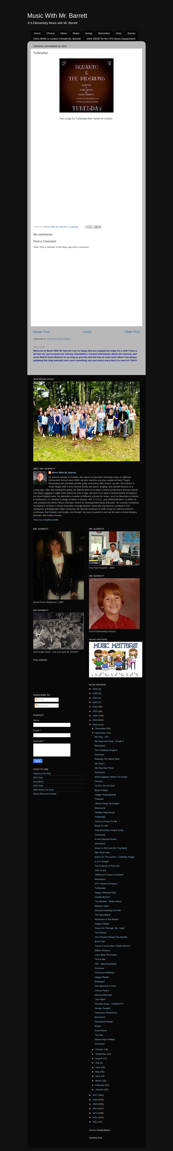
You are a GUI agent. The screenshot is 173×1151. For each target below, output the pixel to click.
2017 (95, 1095)
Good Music (101, 1030)
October (99, 1049)
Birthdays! (100, 981)
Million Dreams (102, 950)
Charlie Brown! (102, 897)
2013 (95, 1113)
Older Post (132, 332)
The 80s (99, 1035)
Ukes (118, 33)
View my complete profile (46, 519)
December (100, 728)
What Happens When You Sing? (111, 777)
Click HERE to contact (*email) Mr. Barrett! (57, 38)
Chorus (51, 33)
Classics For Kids (42, 773)
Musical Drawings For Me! (108, 910)
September (101, 1054)
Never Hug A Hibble (105, 1039)
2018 (95, 724)
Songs (88, 33)
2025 (95, 693)
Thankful (99, 799)
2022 (95, 706)
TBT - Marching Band (105, 964)
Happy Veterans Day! (105, 892)
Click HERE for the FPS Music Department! (111, 38)
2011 (95, 1122)
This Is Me (100, 959)
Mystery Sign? (102, 906)
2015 (95, 1104)
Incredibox (38, 781)
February (100, 1085)
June (98, 1067)
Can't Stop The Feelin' (106, 955)
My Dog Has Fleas (104, 768)
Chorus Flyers (102, 990)
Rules (76, 33)
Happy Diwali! (102, 977)
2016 (95, 1099)
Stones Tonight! (102, 1008)
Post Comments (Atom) (59, 339)
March (98, 1080)
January (99, 1089)
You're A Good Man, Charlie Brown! (112, 946)
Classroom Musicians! (106, 1012)
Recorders (104, 33)
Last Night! (100, 999)
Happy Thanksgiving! (105, 794)
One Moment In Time (105, 986)
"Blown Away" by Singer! (107, 803)
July (97, 1063)
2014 (95, 1108)
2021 (95, 711)
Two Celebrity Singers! (106, 750)
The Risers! (100, 932)
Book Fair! (100, 941)
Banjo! (98, 1026)
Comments (42, 705)
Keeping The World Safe (107, 759)
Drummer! (100, 1044)
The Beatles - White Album (108, 901)
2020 (95, 715)
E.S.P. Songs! (102, 861)
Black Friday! (101, 790)
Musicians (100, 772)
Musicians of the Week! (106, 919)
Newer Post (41, 332)
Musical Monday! (103, 995)
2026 (95, 689)
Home (37, 33)
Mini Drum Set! (102, 852)
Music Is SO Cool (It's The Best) (111, 848)
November (100, 733)
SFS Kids (38, 777)
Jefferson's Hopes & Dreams (109, 874)
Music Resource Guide (44, 794)
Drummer (99, 754)
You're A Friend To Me (106, 821)
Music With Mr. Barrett (57, 15)
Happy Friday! (102, 923)
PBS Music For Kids (43, 789)
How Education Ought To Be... (110, 830)
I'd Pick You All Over (105, 785)
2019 (95, 720)
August (99, 1058)
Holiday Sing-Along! (105, 812)
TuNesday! (100, 817)
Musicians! (100, 745)
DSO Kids (38, 785)
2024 (95, 698)
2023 (95, 702)
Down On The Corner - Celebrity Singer (115, 857)
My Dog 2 (100, 763)
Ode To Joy (100, 870)
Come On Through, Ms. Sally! (110, 928)
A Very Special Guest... (106, 839)
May (97, 1071)
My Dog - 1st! (101, 737)
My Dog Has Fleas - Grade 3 (109, 741)
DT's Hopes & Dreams (106, 883)
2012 (95, 1117)
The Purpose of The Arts (107, 866)
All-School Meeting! (104, 972)
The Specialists (102, 914)
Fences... (99, 781)
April (98, 1076)
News (64, 33)
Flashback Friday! (104, 1021)
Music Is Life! (101, 826)
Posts (39, 699)
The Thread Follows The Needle (111, 937)
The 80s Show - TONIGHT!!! (109, 1004)
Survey (131, 33)
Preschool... (101, 834)
